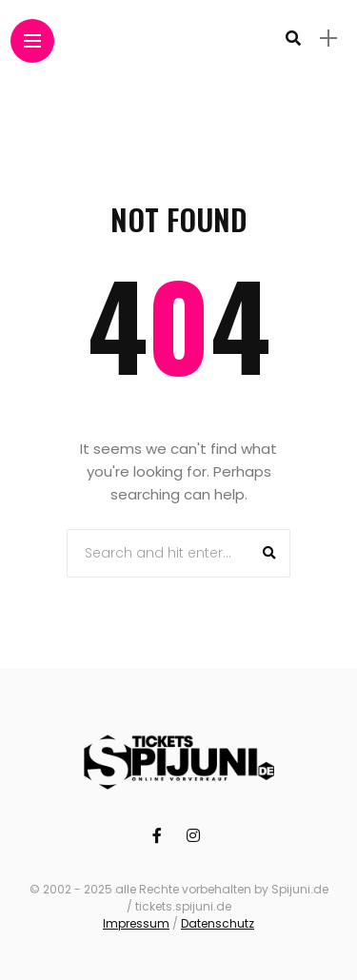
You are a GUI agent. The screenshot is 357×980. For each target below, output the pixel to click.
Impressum (136, 923)
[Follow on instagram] (196, 836)
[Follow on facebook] (160, 836)
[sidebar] (328, 38)
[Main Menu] (32, 41)
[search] (293, 38)
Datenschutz (217, 923)
